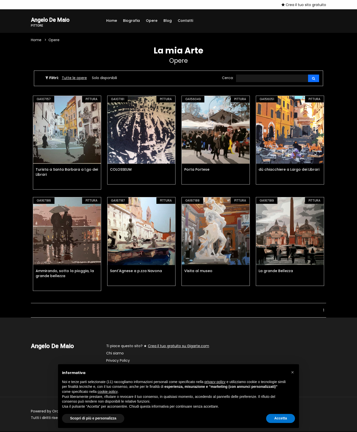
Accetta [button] (280, 418)
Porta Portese (196, 170)
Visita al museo (198, 271)
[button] (292, 372)
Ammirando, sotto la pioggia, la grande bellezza (65, 274)
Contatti (185, 20)
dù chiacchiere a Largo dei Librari (289, 170)
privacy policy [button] (214, 382)
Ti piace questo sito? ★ (157, 346)
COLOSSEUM (121, 170)
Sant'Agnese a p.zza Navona (136, 271)
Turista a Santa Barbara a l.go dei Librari (67, 173)
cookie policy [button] (108, 392)
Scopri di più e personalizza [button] (93, 418)
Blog (167, 20)
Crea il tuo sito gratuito (303, 4)
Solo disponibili (104, 78)
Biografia (131, 20)
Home (111, 20)
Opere (151, 20)
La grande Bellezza (276, 271)
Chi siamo (115, 354)
